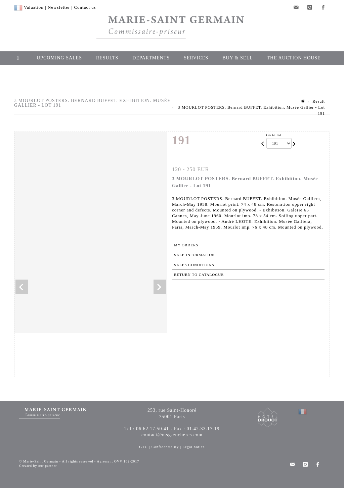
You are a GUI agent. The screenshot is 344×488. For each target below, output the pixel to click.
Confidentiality (165, 447)
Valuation (34, 7)
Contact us (85, 7)
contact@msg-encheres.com (172, 434)
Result (318, 101)
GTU (143, 447)
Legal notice (193, 447)
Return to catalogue (199, 275)
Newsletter (59, 7)
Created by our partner (38, 466)
